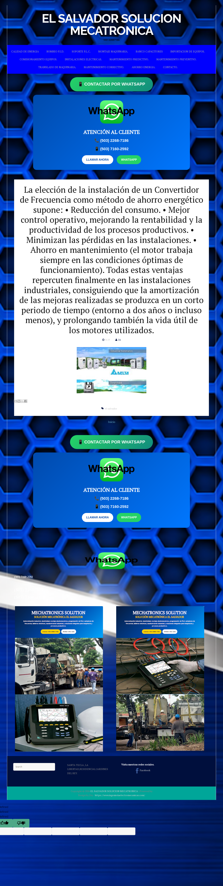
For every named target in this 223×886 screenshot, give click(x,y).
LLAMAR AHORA (97, 159)
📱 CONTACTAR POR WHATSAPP (111, 84)
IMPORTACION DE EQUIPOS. (187, 51)
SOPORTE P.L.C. (81, 51)
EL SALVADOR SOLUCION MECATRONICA (111, 24)
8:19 (107, 339)
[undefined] (21, 823)
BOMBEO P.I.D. (55, 51)
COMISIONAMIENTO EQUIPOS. (38, 59)
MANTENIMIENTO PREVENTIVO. (176, 59)
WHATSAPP (129, 159)
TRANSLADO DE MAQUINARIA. (57, 67)
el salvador (111, 408)
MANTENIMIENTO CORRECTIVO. (104, 67)
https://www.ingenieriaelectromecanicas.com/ (120, 795)
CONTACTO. (170, 67)
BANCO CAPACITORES (149, 51)
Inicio (111, 422)
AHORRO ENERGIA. (143, 67)
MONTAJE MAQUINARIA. (113, 51)
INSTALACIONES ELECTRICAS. (83, 59)
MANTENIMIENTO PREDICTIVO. (129, 59)
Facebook (142, 770)
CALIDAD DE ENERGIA (25, 51)
